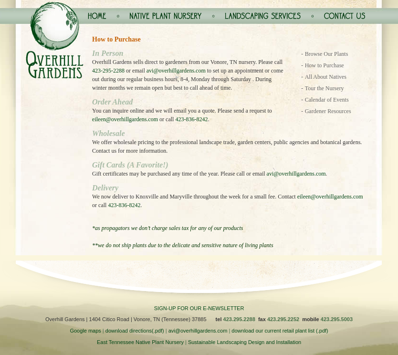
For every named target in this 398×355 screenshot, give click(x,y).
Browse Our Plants (326, 54)
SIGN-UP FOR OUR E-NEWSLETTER (199, 308)
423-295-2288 (108, 70)
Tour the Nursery (324, 88)
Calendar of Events (327, 99)
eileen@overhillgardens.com (125, 119)
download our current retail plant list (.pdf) (279, 331)
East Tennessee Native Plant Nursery (140, 342)
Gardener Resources (328, 111)
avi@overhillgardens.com (176, 70)
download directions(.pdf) (134, 331)
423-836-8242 (191, 119)
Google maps (85, 331)
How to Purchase (324, 65)
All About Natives (325, 76)
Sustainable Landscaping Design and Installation (244, 342)
